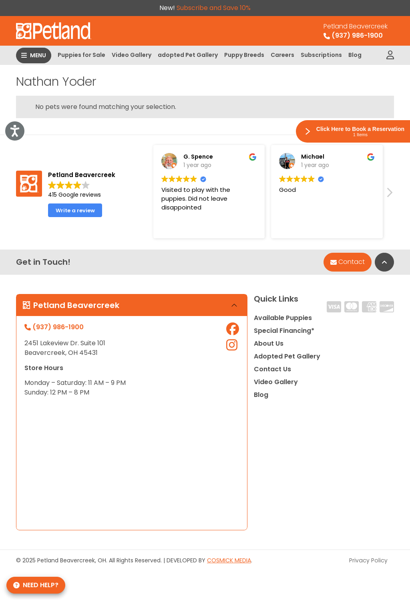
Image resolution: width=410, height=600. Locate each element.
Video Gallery (131, 55)
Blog (355, 55)
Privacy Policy (368, 560)
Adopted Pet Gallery (287, 356)
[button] (389, 195)
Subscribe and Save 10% (214, 7)
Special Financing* (284, 330)
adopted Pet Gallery (188, 55)
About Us (268, 343)
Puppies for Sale (81, 55)
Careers (282, 55)
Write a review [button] (75, 210)
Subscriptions (321, 55)
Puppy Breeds (244, 55)
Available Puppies (283, 317)
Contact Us (272, 369)
